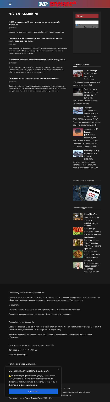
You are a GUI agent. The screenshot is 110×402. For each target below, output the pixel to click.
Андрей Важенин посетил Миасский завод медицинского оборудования (37, 60)
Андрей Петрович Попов (34, 398)
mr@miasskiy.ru (20, 355)
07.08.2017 (13, 63)
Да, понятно (33, 391)
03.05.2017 (13, 82)
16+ (68, 388)
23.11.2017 (13, 44)
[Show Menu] (10, 4)
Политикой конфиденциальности (23, 385)
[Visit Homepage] (57, 3)
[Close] (58, 369)
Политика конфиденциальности (22, 364)
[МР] (87, 193)
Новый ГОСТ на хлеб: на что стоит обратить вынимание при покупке (92, 220)
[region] (33, 382)
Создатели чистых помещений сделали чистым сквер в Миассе (33, 78)
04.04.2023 (13, 28)
